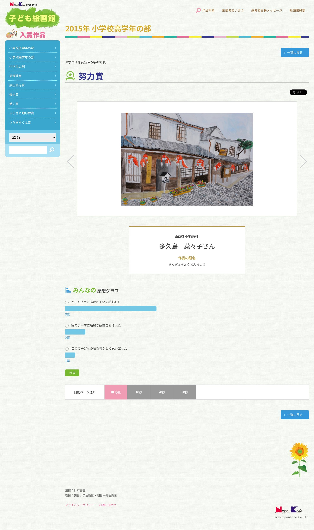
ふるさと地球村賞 (21, 113)
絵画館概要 (297, 10)
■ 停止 (116, 392)
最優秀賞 (15, 76)
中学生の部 (17, 66)
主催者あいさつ (233, 10)
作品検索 (208, 10)
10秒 (139, 392)
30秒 (184, 392)
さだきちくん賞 (20, 122)
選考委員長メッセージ (266, 10)
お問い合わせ (107, 505)
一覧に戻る (295, 52)
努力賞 (14, 103)
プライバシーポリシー (79, 505)
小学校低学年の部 (21, 48)
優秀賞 (14, 94)
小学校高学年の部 (21, 57)
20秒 (162, 392)
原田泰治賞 (17, 85)
